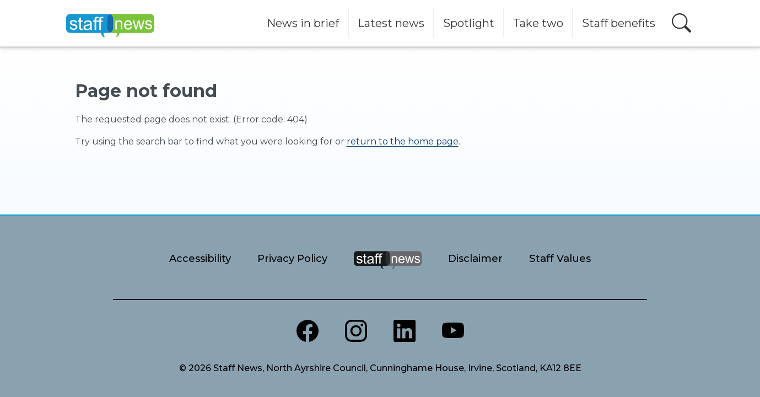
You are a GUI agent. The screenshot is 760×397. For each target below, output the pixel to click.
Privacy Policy (292, 258)
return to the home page (403, 141)
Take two (538, 23)
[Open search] (681, 23)
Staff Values (560, 258)
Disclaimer (475, 258)
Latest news (391, 23)
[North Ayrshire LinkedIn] (405, 331)
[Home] (110, 23)
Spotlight (468, 23)
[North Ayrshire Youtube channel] (453, 331)
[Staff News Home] (388, 274)
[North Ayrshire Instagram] (356, 331)
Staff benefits (618, 23)
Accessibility (200, 258)
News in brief (303, 23)
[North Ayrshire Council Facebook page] (308, 331)
